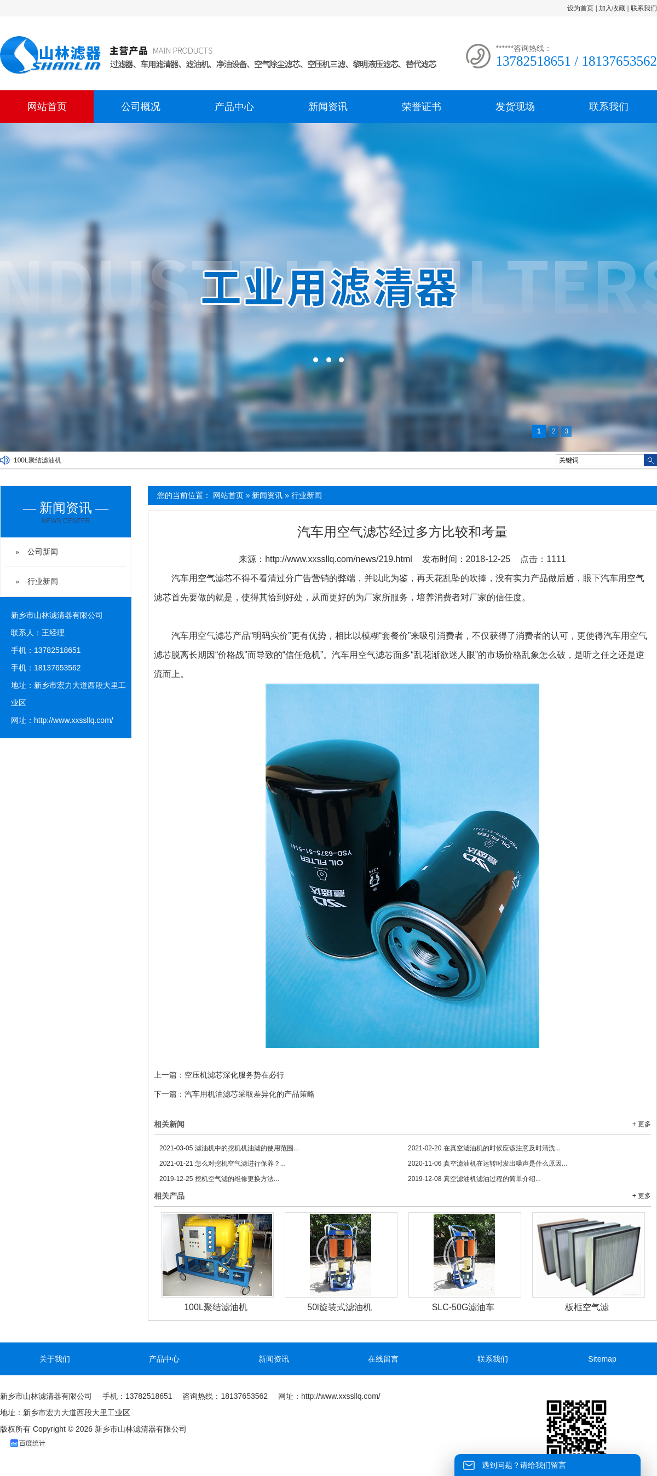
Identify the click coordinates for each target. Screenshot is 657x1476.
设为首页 (580, 8)
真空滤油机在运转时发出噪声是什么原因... (487, 1163)
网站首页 (47, 106)
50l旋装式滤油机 (339, 1307)
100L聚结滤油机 (37, 460)
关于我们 (54, 1359)
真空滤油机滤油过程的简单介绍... (474, 1179)
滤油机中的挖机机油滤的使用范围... (229, 1148)
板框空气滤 (587, 1307)
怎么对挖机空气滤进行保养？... (222, 1163)
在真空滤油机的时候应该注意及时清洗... (484, 1148)
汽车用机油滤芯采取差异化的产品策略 (250, 1094)
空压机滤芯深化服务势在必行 (234, 1074)
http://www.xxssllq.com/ (73, 720)
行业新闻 (306, 495)
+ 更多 (641, 1124)
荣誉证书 (421, 106)
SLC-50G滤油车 (463, 1307)
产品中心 (234, 106)
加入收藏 (612, 8)
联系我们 (644, 8)
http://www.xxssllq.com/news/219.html (338, 559)
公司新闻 (42, 551)
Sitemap (602, 1359)
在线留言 (383, 1359)
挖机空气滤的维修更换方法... (219, 1179)
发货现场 (515, 106)
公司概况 (140, 106)
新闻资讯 (328, 106)
